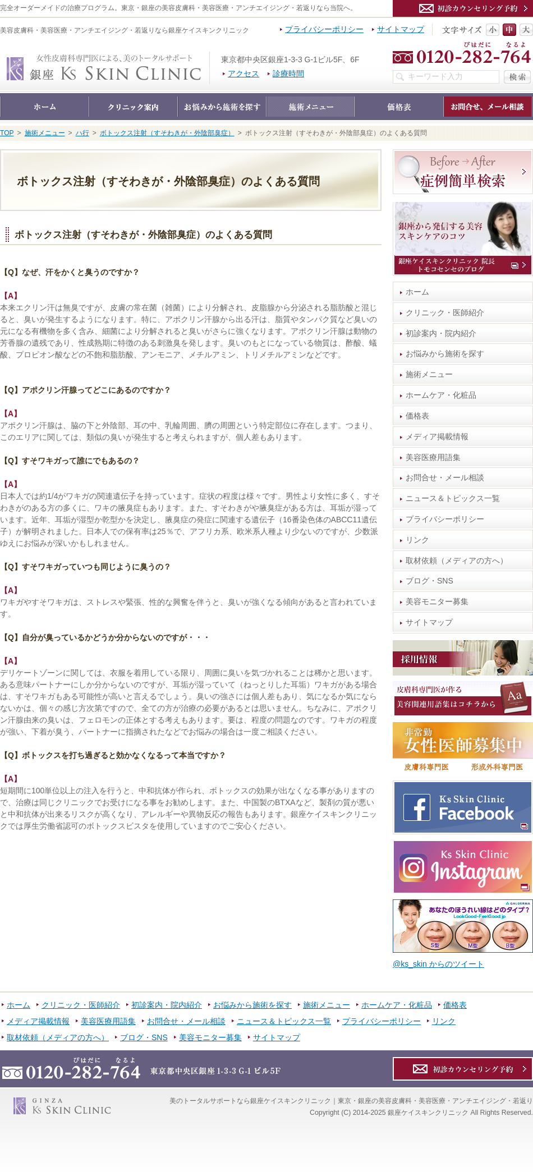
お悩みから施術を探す (445, 353)
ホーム (417, 291)
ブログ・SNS (429, 580)
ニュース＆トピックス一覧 (453, 498)
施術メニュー (429, 374)
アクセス (243, 73)
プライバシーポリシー (445, 518)
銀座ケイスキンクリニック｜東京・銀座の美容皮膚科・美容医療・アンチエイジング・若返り (209, 57)
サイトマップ (429, 622)
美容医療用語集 (433, 457)
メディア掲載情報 (437, 436)
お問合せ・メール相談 (445, 477)
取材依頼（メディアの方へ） (457, 560)
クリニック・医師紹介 (445, 312)
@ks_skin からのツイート (438, 963)
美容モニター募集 (437, 601)
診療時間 (288, 73)
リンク (417, 539)
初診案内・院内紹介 (441, 333)
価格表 (417, 415)
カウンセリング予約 (463, 8)
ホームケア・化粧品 (441, 395)
